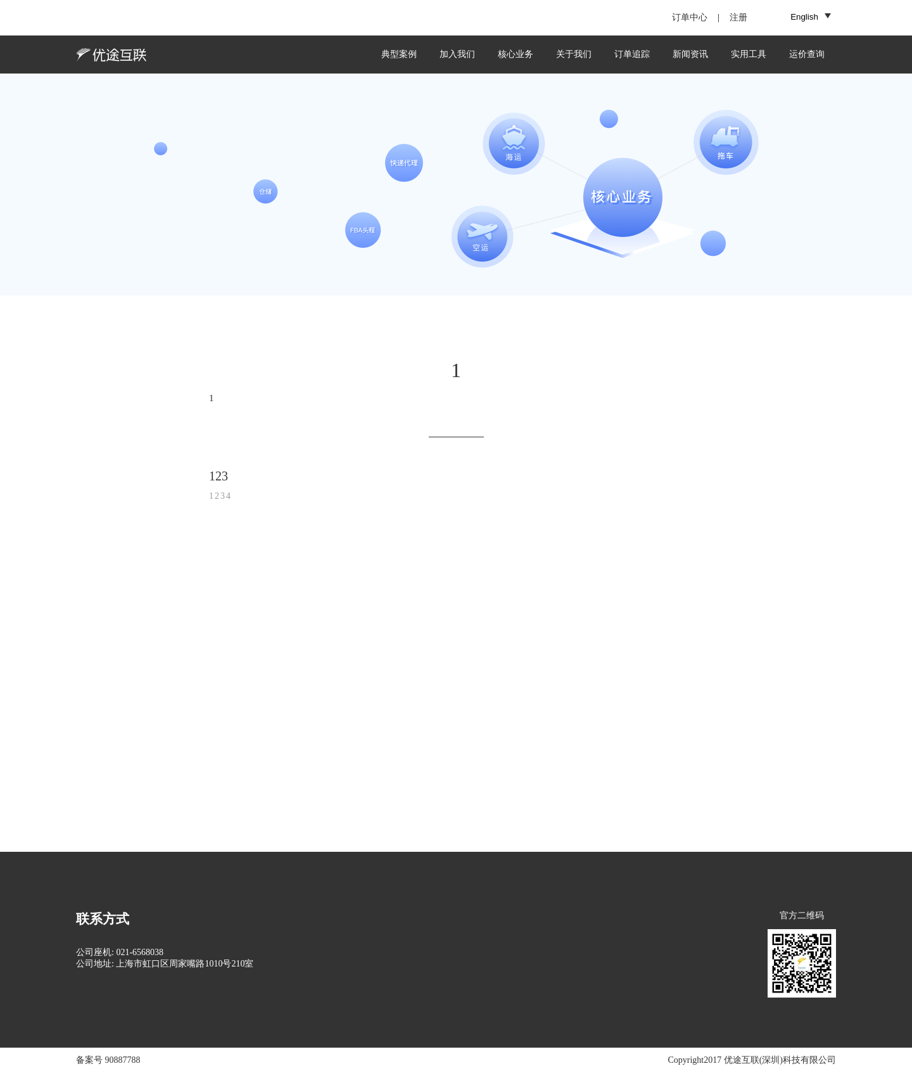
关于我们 (574, 54)
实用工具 (748, 54)
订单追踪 (632, 54)
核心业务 (515, 54)
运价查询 (807, 54)
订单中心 (689, 17)
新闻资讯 (690, 54)
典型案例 (399, 54)
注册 (738, 17)
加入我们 (457, 54)
